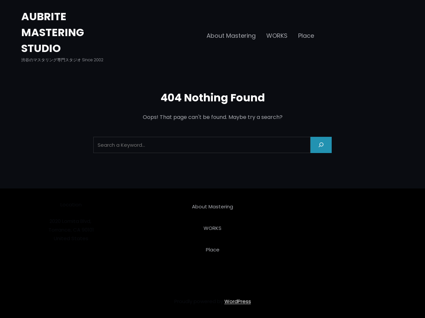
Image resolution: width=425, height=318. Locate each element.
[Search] (321, 145)
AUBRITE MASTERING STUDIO (52, 32)
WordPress (237, 301)
